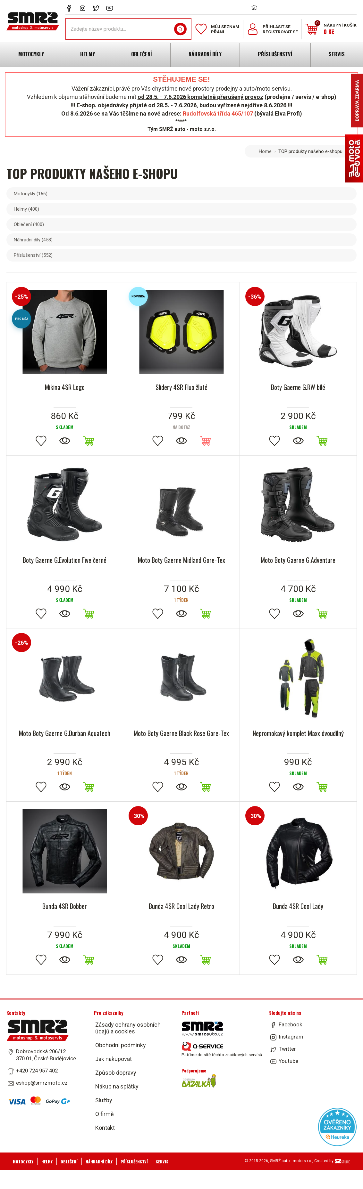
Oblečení (29, 224)
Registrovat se (280, 31)
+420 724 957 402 (37, 1070)
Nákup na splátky (117, 1086)
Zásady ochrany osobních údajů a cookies (128, 1028)
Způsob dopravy (115, 1072)
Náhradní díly (33, 240)
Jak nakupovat (113, 1059)
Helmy (26, 209)
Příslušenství (33, 255)
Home (265, 151)
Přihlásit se (277, 26)
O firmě (104, 1114)
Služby (103, 1100)
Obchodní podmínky (120, 1045)
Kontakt (105, 1127)
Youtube (288, 1061)
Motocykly (30, 194)
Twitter (287, 1049)
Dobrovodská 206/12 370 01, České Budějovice (46, 1055)
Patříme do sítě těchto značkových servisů (222, 1049)
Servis (162, 1162)
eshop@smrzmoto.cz (42, 1083)
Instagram (291, 1036)
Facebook (290, 1024)
